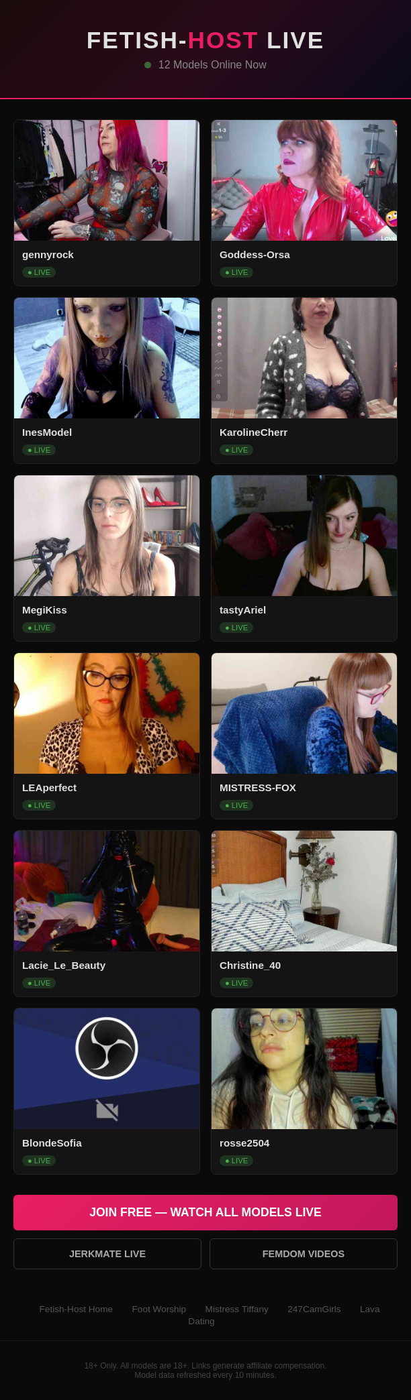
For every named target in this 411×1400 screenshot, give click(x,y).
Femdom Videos (304, 1253)
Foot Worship (159, 1309)
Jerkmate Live (107, 1253)
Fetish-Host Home (76, 1309)
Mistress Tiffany (237, 1309)
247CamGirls (313, 1309)
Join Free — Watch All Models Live (205, 1212)
